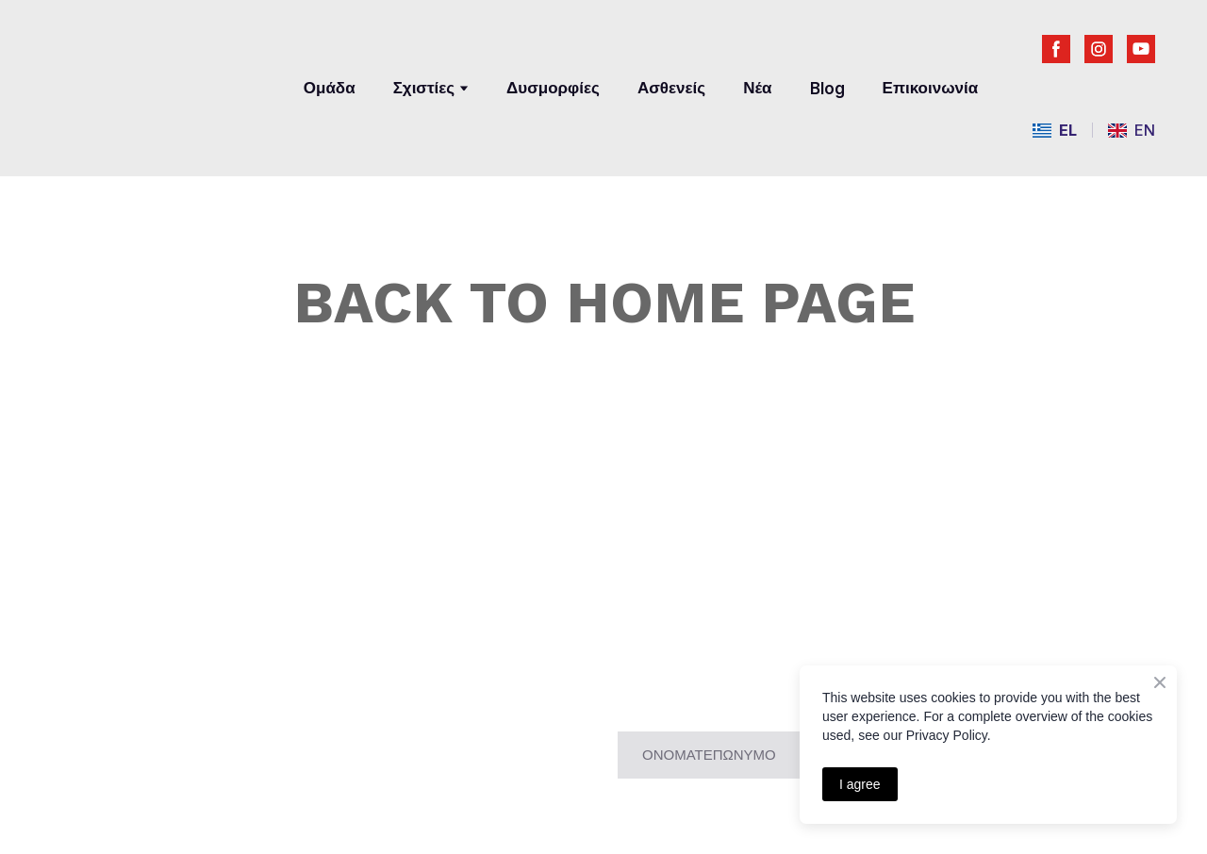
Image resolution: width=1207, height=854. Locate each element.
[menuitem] (1055, 130)
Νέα (757, 87)
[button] (1056, 49)
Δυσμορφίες (553, 87)
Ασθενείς (671, 87)
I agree (860, 784)
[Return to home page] (159, 73)
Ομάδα (329, 87)
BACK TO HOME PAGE (604, 302)
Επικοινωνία (931, 87)
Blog (827, 88)
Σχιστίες (424, 87)
